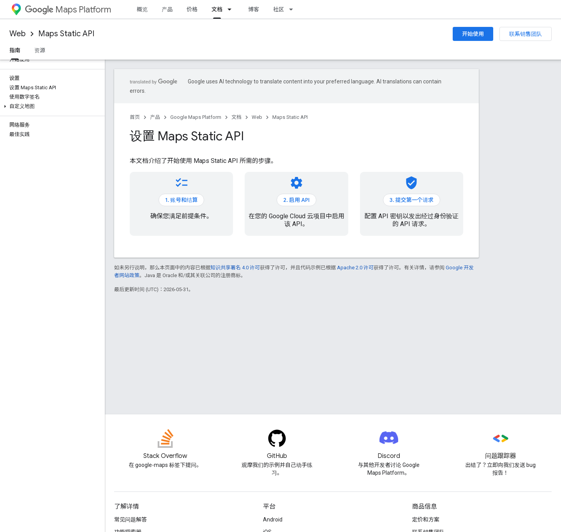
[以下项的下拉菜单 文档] (231, 9)
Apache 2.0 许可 (355, 267)
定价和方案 (425, 519)
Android (272, 519)
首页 (135, 117)
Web (17, 34)
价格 (192, 9)
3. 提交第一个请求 (412, 199)
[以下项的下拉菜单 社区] (293, 9)
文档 (236, 117)
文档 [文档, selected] (217, 9)
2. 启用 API (296, 199)
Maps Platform (68, 9)
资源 (39, 50)
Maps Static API (66, 34)
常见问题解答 (130, 519)
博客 (253, 9)
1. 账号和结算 (181, 199)
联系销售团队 (525, 33)
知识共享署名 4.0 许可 (235, 267)
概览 (142, 9)
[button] (51, 106)
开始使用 (473, 33)
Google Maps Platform (195, 117)
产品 (167, 9)
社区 (278, 9)
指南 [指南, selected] (14, 50)
